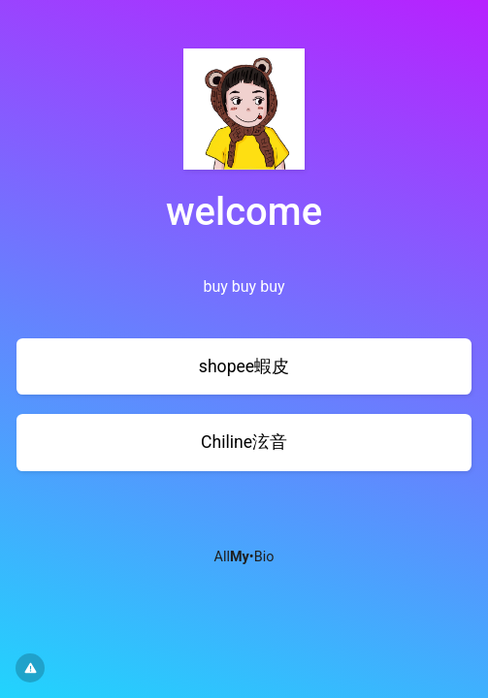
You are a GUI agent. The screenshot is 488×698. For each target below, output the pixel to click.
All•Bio (244, 557)
